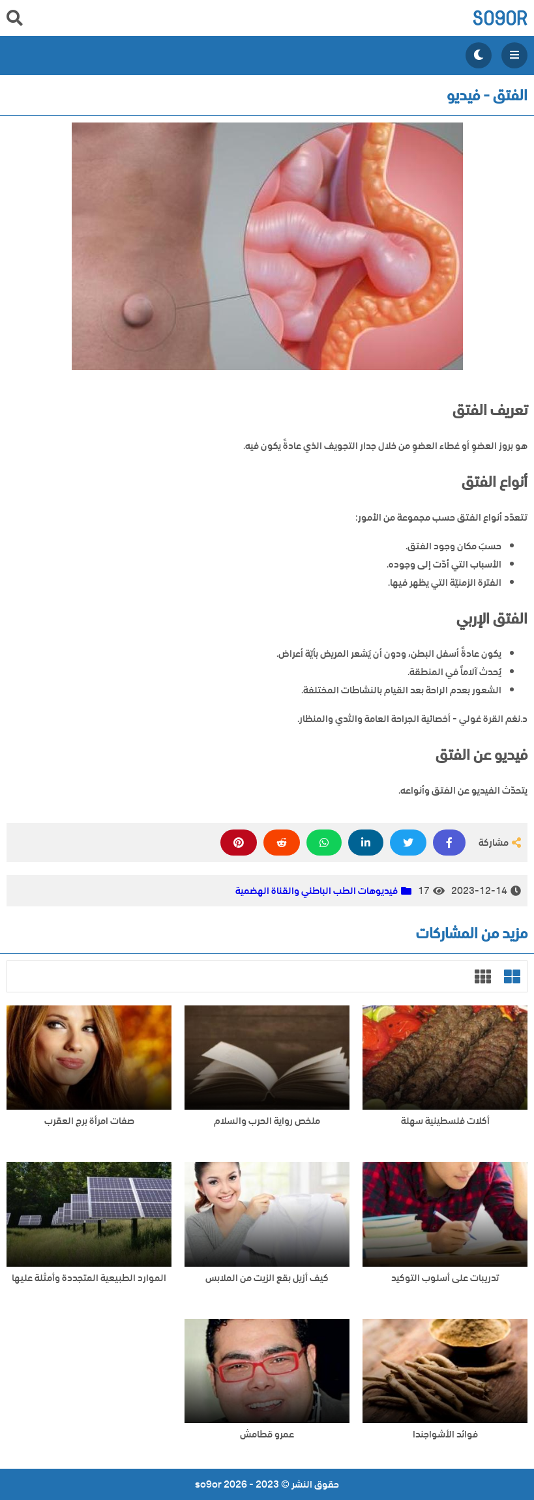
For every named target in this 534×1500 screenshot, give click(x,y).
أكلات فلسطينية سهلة (445, 1121)
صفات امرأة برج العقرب (89, 1121)
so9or (499, 18)
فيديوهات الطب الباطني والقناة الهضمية (316, 891)
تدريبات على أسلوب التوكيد (445, 1278)
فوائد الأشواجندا (445, 1434)
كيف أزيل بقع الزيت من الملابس (267, 1278)
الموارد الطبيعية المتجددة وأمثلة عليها (89, 1278)
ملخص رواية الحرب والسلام (267, 1121)
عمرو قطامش (267, 1434)
